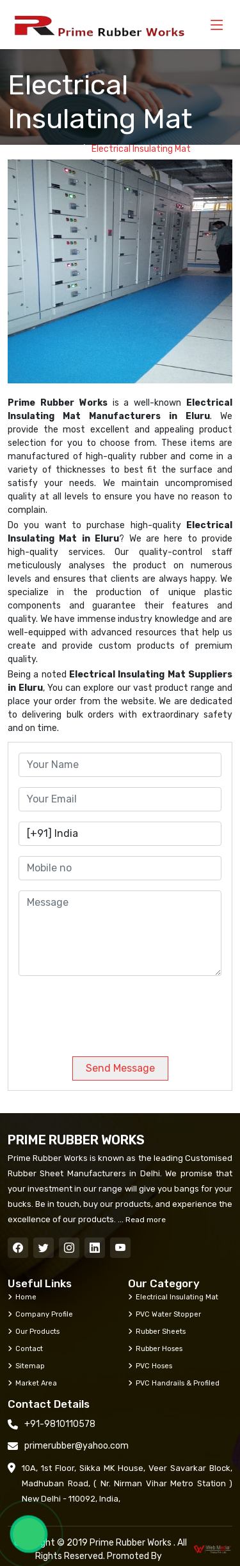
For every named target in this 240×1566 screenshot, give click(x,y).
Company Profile (40, 1314)
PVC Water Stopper (164, 1314)
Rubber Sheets (157, 1331)
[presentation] (105, 1011)
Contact (25, 1348)
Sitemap (26, 1366)
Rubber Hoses (155, 1348)
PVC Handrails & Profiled (174, 1383)
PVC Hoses (150, 1366)
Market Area (32, 1383)
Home (62, 149)
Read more (145, 1219)
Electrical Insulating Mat (173, 1297)
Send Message (120, 1068)
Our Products (34, 1331)
